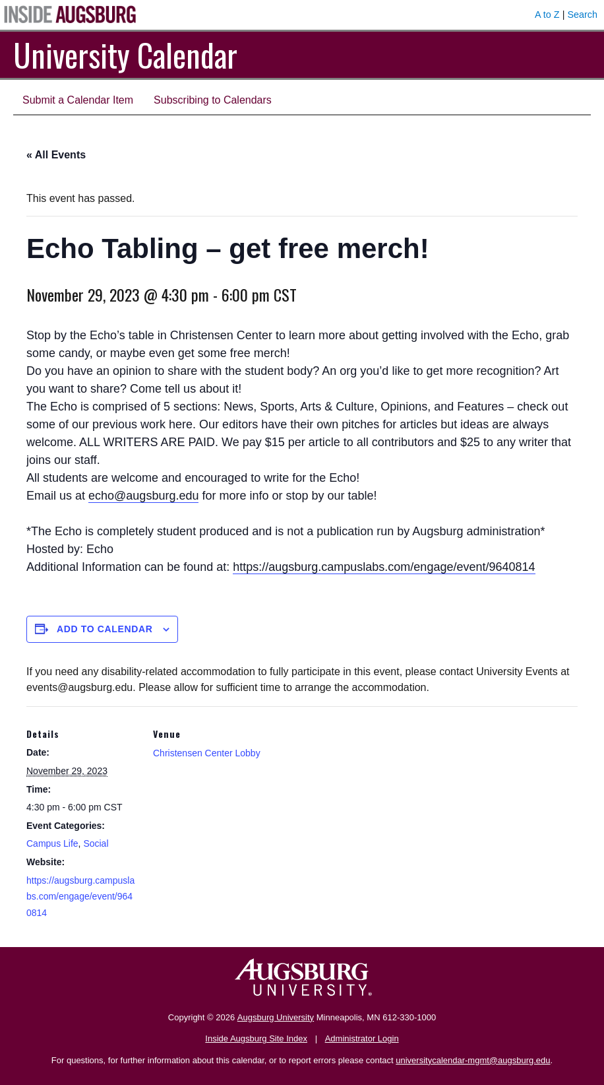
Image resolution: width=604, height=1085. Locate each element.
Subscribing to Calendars (213, 100)
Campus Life (52, 843)
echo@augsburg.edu (143, 495)
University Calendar (125, 54)
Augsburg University (275, 1017)
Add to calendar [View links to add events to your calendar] (105, 629)
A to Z (547, 14)
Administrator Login (362, 1038)
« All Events (56, 154)
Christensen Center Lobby (206, 753)
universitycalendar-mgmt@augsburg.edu (473, 1060)
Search (582, 14)
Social (95, 843)
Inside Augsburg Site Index (256, 1038)
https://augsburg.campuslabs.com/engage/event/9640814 (384, 567)
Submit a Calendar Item (77, 100)
